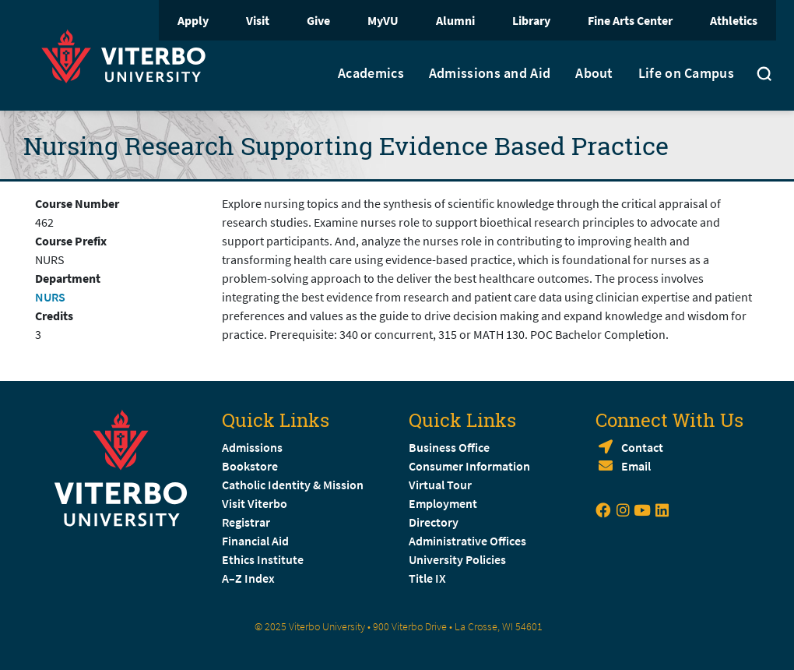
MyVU (383, 20)
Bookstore (250, 466)
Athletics (733, 20)
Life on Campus (686, 73)
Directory (435, 522)
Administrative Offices (467, 540)
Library (531, 20)
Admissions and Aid (489, 73)
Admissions (252, 447)
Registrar (246, 522)
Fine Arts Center (630, 20)
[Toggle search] (764, 76)
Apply (193, 20)
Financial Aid (255, 540)
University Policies (457, 559)
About (594, 73)
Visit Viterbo (254, 503)
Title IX (427, 578)
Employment (443, 503)
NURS (50, 297)
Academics (371, 73)
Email (636, 466)
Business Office (449, 447)
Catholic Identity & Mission (293, 484)
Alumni (455, 20)
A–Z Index (248, 578)
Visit (257, 20)
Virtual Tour (440, 484)
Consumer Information (469, 466)
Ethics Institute (263, 559)
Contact (642, 447)
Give (318, 20)
